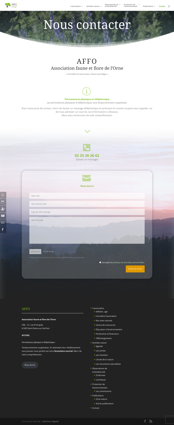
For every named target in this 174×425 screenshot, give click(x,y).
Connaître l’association (106, 316)
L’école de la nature (104, 359)
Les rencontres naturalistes (108, 364)
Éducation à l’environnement (109, 329)
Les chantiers (102, 355)
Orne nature (101, 399)
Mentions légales (51, 421)
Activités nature (92, 6)
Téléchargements (104, 338)
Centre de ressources (105, 325)
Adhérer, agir (102, 311)
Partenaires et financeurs (107, 333)
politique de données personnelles (128, 262)
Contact (162, 6)
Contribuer (101, 379)
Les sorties (101, 350)
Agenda (99, 346)
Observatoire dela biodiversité (111, 5)
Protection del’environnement (130, 5)
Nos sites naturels (104, 320)
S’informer (100, 375)
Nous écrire (30, 365)
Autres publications (105, 403)
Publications (148, 6)
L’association (75, 6)
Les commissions (103, 391)
